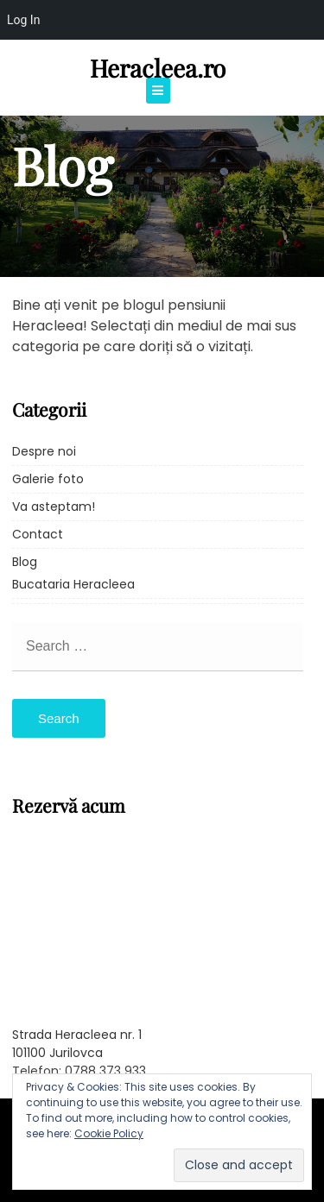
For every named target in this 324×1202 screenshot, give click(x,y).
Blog (24, 561)
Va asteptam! (53, 506)
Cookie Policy (108, 1133)
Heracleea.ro (158, 68)
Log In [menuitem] (23, 20)
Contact (37, 534)
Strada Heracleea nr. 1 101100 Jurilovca (77, 1043)
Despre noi (44, 451)
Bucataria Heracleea (73, 584)
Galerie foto (48, 479)
